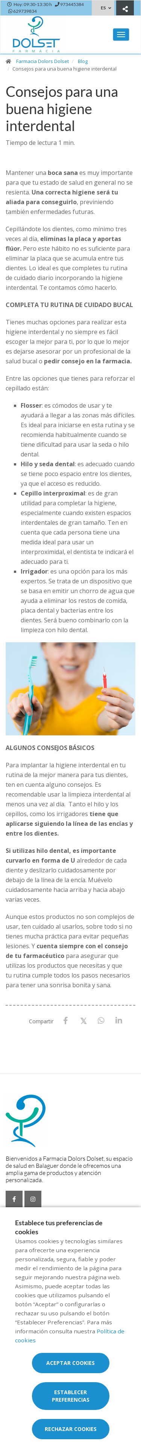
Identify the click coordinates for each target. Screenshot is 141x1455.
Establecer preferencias (70, 1396)
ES (103, 8)
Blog (83, 61)
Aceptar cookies (70, 1362)
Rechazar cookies (71, 1428)
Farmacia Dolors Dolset (42, 61)
